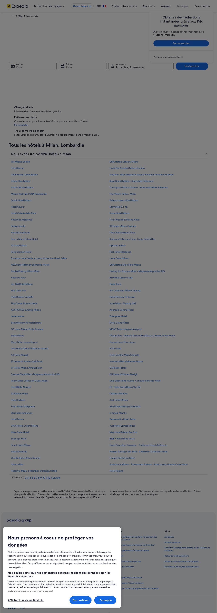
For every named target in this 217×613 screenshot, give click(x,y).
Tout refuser (80, 600)
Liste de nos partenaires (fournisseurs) (30, 591)
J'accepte (105, 600)
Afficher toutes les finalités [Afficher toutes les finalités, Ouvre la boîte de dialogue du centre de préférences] (26, 600)
